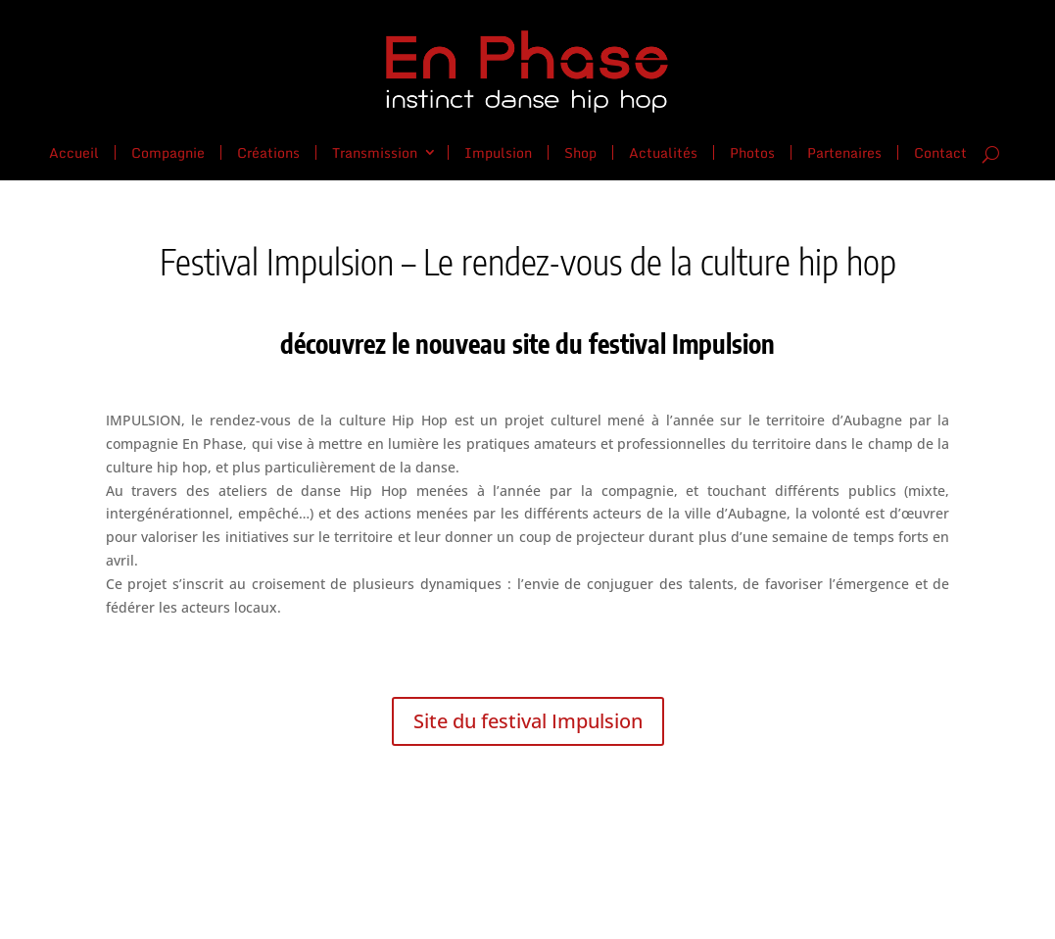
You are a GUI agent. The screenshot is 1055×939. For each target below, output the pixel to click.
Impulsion (498, 151)
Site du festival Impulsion (528, 721)
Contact (940, 153)
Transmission (374, 151)
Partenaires (844, 151)
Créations (268, 151)
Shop (580, 151)
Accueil (74, 151)
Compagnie (168, 151)
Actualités (663, 151)
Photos (752, 151)
